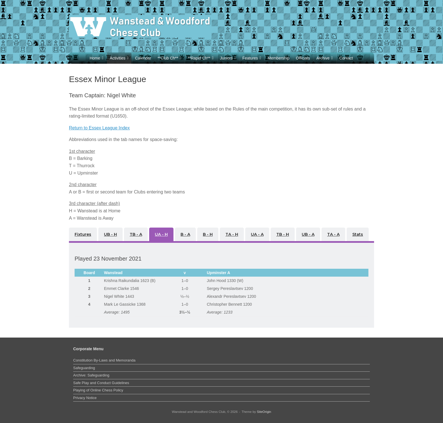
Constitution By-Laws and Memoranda (104, 360)
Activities (119, 58)
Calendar (143, 58)
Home (96, 58)
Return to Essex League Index (99, 127)
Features (251, 58)
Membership (278, 58)
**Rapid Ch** (200, 58)
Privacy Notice (85, 398)
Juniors (228, 58)
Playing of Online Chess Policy (98, 390)
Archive (324, 58)
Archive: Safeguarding (91, 375)
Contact (346, 58)
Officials (303, 58)
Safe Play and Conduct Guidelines (101, 383)
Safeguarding (84, 368)
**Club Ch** (169, 58)
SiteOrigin (264, 411)
